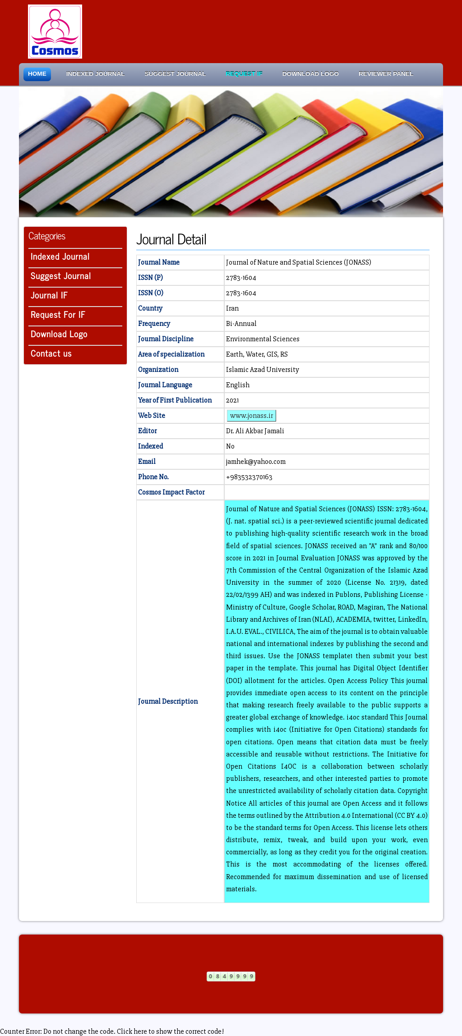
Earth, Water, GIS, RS (257, 354)
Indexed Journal (95, 73)
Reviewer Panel (386, 73)
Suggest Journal (175, 73)
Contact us (51, 353)
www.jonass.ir (251, 415)
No (230, 446)
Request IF (244, 73)
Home (37, 73)
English (237, 385)
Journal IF (49, 295)
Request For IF (58, 314)
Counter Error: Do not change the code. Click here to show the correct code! (112, 1031)
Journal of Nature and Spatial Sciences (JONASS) (298, 262)
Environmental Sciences (263, 339)
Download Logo (310, 73)
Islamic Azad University (262, 369)
